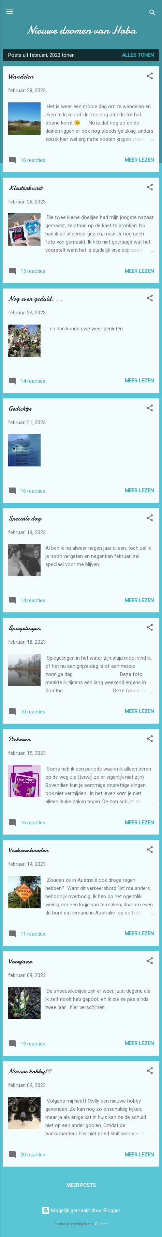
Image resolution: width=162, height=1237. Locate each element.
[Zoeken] (152, 13)
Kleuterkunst (25, 187)
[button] (150, 77)
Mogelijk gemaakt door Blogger (81, 1210)
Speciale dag (24, 518)
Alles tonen (138, 55)
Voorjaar (20, 961)
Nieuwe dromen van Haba (81, 30)
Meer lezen (139, 160)
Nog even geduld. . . (35, 298)
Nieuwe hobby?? (29, 1071)
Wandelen (20, 76)
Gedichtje (19, 408)
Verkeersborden (28, 850)
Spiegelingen (24, 627)
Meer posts (81, 1185)
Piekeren (19, 739)
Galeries (101, 1224)
